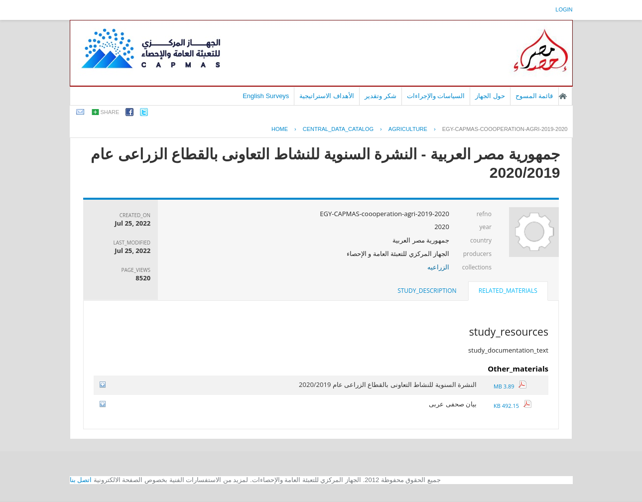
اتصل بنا (81, 480)
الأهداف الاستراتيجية (326, 96)
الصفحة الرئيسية (563, 96)
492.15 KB (512, 405)
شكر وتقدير (380, 96)
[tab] (508, 291)
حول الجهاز (490, 96)
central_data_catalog (338, 129)
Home (279, 129)
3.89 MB (510, 386)
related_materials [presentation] (508, 290)
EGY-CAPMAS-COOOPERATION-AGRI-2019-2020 (505, 129)
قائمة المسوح (534, 96)
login (563, 9)
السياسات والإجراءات (436, 96)
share (110, 112)
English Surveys (266, 96)
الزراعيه (438, 266)
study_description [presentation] (426, 290)
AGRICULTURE (407, 129)
